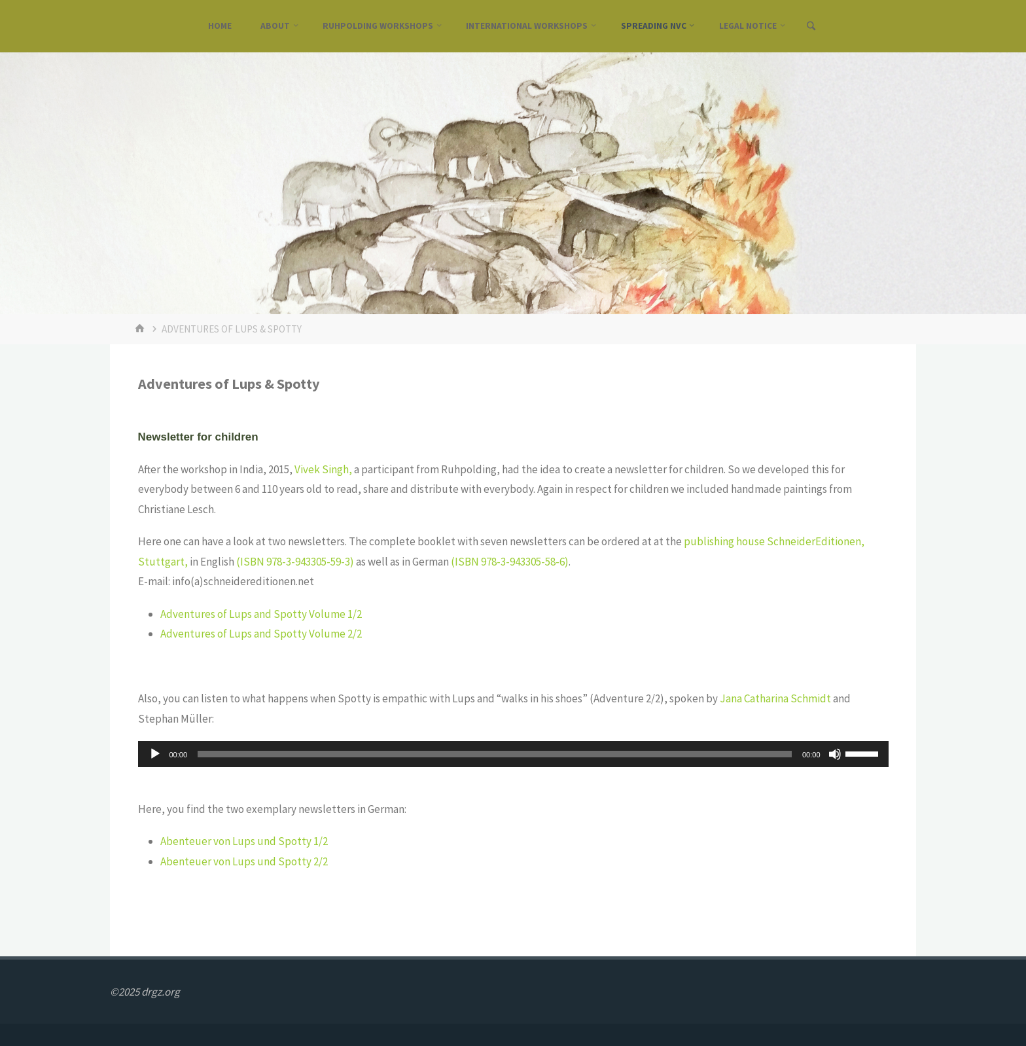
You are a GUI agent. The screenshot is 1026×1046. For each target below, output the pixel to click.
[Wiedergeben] (155, 754)
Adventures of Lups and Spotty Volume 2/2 (261, 633)
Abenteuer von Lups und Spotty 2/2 (244, 861)
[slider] (495, 754)
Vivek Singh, (323, 469)
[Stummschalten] (834, 754)
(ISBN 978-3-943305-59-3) (295, 561)
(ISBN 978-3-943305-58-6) (510, 561)
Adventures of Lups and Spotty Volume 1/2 (261, 614)
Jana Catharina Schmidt (775, 698)
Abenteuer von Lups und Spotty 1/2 (244, 841)
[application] (513, 754)
